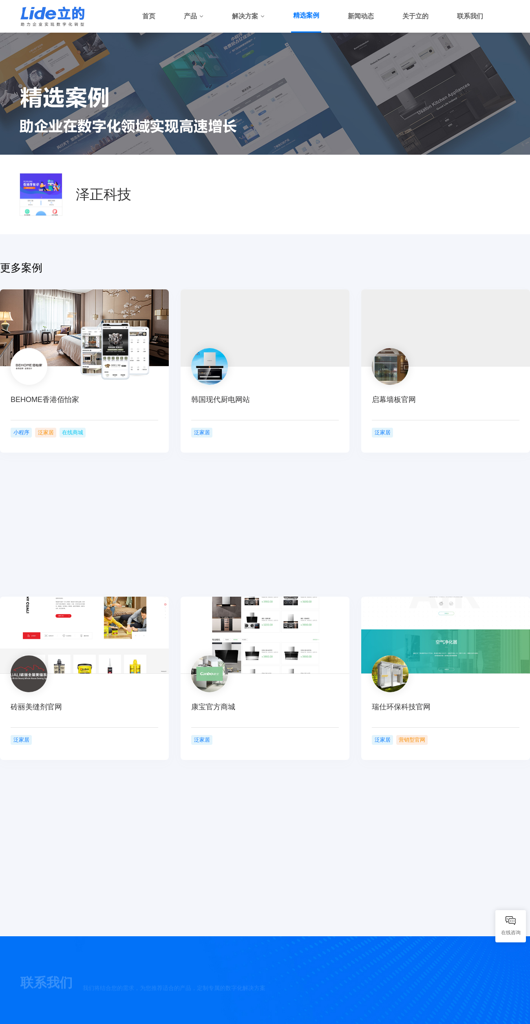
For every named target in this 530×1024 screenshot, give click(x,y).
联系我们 (470, 16)
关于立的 (415, 16)
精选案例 (306, 15)
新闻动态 (361, 16)
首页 (148, 16)
